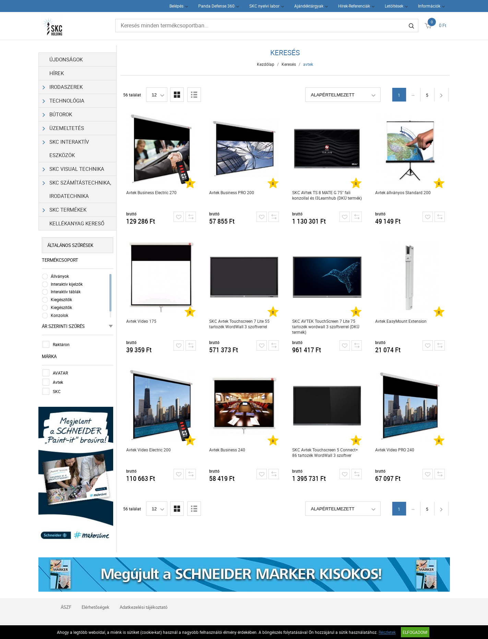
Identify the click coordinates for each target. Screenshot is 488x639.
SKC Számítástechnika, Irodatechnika (77, 187)
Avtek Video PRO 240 (394, 449)
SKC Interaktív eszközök (66, 146)
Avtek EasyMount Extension (401, 321)
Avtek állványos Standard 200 (403, 192)
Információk (429, 6)
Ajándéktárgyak (308, 6)
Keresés (289, 64)
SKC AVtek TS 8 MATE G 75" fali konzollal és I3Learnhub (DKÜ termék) (327, 195)
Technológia (64, 100)
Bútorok (57, 114)
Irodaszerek (63, 87)
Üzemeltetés (63, 128)
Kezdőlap (265, 64)
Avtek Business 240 (227, 449)
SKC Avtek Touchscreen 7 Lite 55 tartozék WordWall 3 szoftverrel (239, 323)
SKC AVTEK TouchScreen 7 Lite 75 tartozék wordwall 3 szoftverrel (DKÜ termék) (325, 326)
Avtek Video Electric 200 (148, 449)
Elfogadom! (415, 632)
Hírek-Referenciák (354, 6)
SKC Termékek (65, 209)
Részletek (387, 632)
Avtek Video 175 (141, 321)
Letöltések (394, 6)
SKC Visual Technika (74, 169)
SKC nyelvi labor (264, 6)
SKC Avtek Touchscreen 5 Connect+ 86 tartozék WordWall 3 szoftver (325, 452)
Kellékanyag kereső (76, 223)
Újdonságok (66, 59)
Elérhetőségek (95, 607)
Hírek (56, 73)
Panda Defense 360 (216, 6)
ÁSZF (66, 607)
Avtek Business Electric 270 (151, 192)
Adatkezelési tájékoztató (143, 607)
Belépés (176, 6)
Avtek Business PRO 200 (231, 192)
